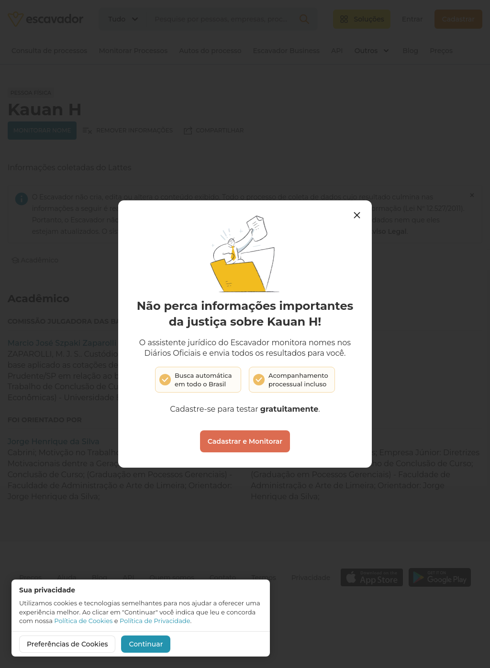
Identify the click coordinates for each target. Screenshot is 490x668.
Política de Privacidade (155, 620)
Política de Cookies (83, 620)
